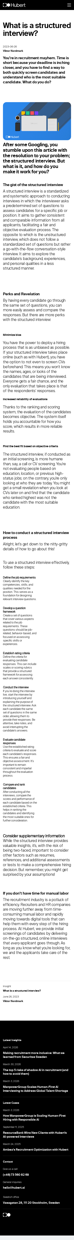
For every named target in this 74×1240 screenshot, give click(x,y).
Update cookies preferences (24, 1238)
